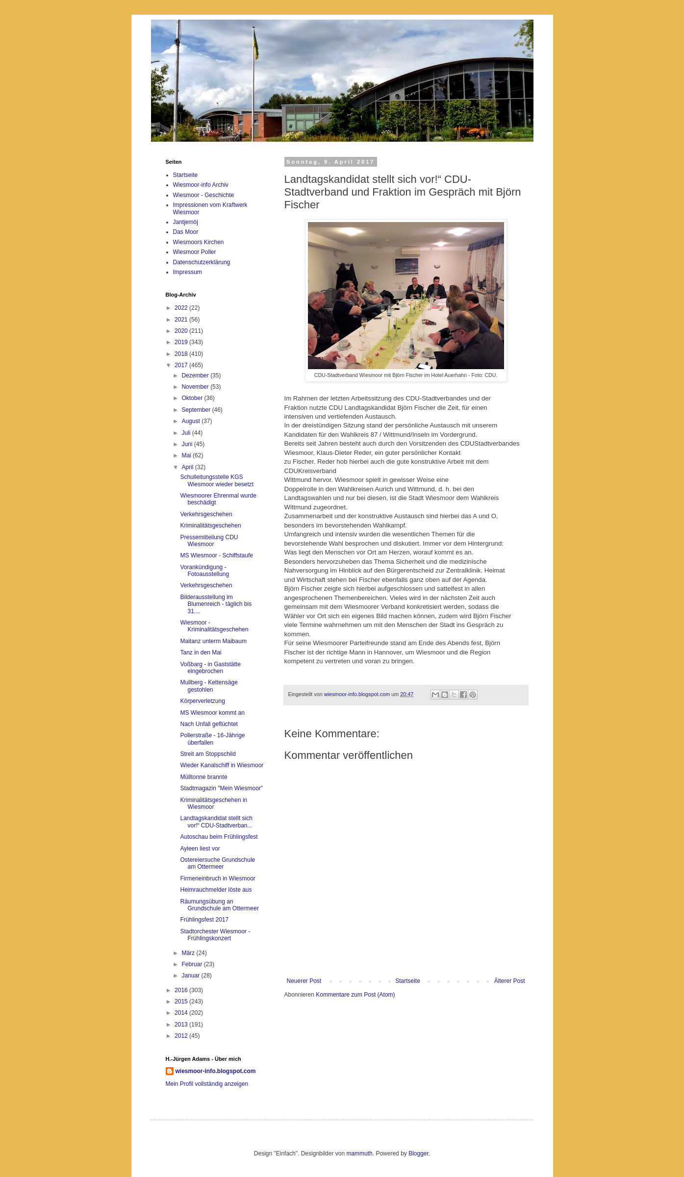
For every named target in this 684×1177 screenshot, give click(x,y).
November (195, 386)
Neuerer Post (304, 980)
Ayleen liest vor (200, 848)
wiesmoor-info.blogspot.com (216, 1071)
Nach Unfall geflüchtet (208, 724)
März (188, 953)
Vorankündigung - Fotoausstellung (204, 570)
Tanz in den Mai (200, 652)
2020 (182, 330)
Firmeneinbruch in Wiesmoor (217, 878)
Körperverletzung (202, 701)
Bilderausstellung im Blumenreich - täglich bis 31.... (216, 604)
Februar (192, 964)
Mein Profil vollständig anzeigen (207, 1083)
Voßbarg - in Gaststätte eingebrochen (210, 668)
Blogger (418, 1153)
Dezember (195, 375)
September (196, 409)
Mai (187, 455)
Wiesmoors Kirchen (198, 242)
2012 (182, 1035)
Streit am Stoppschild (207, 754)
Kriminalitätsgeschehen (210, 525)
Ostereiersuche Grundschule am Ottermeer (217, 863)
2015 (182, 1001)
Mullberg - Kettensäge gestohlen (208, 686)
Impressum (187, 272)
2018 (182, 354)
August (191, 421)
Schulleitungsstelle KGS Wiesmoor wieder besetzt (216, 480)
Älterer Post (509, 980)
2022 (182, 307)
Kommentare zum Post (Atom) (355, 994)
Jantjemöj (185, 222)
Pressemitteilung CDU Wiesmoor (209, 541)
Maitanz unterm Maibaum (213, 641)
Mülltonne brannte (203, 777)
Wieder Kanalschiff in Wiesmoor (221, 765)
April (188, 467)
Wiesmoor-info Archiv (200, 184)
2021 (182, 319)
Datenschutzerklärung (201, 262)
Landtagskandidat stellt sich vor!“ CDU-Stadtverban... (216, 821)
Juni (187, 444)
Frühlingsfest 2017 (204, 919)
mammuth (359, 1153)
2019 (182, 342)
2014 (182, 1012)
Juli (186, 432)
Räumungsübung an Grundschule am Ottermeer (219, 905)
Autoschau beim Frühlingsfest (218, 836)
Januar (191, 975)
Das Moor (186, 231)
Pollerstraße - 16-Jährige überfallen (212, 739)
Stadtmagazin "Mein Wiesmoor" (221, 788)
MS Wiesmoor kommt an (212, 712)
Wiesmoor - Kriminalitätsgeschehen (214, 626)
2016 (182, 990)
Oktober (192, 398)
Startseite (407, 980)
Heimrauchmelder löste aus (216, 889)
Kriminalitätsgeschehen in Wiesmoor (213, 803)
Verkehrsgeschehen (206, 514)
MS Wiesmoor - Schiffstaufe (216, 555)
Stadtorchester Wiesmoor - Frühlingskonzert (215, 935)
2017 (182, 365)
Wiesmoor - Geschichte (203, 195)
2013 (182, 1024)
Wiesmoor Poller (194, 252)
